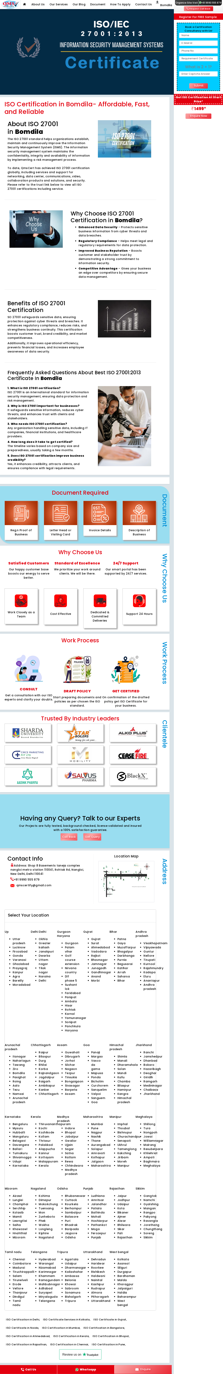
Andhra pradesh (149, 987)
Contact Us (143, 4)
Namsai (18, 1094)
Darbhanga (126, 956)
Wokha (44, 1225)
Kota (121, 1208)
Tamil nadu (17, 1303)
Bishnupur (124, 1132)
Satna (69, 1153)
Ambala (71, 1001)
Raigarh (44, 1081)
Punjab (96, 1237)
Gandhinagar (101, 972)
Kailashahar (74, 1272)
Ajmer (121, 1217)
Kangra (122, 1094)
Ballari (17, 1149)
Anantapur (151, 981)
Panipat (70, 997)
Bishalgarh (73, 1297)
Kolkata (123, 1259)
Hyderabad (47, 1259)
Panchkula (73, 1026)
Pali (120, 1233)
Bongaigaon (74, 1081)
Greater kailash (45, 945)
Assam (70, 1094)
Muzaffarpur (126, 947)
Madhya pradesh (71, 1172)
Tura (146, 1128)
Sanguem (98, 1098)
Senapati (124, 1141)
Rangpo (149, 1212)
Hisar (69, 1005)
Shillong (149, 1124)
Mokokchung (48, 1204)
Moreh (122, 1161)
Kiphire (44, 1233)
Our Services (59, 4)
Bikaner (122, 1212)
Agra (16, 976)
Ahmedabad (100, 947)
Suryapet (45, 1293)
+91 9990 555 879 (210, 2)
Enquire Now (198, 116)
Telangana (47, 1301)
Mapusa (97, 1073)
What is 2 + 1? (198, 67)
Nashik (96, 1137)
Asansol (123, 1263)
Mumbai (97, 1124)
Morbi (95, 981)
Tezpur (70, 1073)
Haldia (122, 1293)
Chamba (123, 1081)
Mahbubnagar (49, 1284)
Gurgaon (63, 932)
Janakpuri (46, 951)
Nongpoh (150, 1132)
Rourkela (71, 1204)
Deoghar (149, 1073)
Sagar (69, 1149)
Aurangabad (100, 1145)
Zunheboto (47, 1217)
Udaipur (123, 1204)
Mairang (149, 1145)
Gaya (121, 943)
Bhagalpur (125, 951)
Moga (95, 1229)
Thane (96, 1141)
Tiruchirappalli (23, 1272)
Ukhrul (122, 1145)
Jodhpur (123, 1200)
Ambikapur (47, 1086)
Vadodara (99, 951)
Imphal (122, 1124)
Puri (67, 1221)
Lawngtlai (20, 1221)
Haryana (71, 1030)
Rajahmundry (153, 968)
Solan (121, 1069)
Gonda (18, 956)
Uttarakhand (101, 1301)
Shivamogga (22, 1157)
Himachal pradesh (124, 1100)
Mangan (149, 1208)
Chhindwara (74, 1166)
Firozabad (20, 951)
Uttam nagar (43, 962)
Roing (17, 1081)
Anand (96, 976)
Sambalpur (73, 1212)
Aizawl (17, 1196)
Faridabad (73, 993)
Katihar (122, 968)
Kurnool (149, 964)
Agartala (72, 1259)
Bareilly (18, 981)
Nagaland (46, 1237)
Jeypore (71, 1233)
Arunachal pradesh (20, 1100)
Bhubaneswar (75, 1196)
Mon (42, 1212)
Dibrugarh (72, 1056)
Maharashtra (101, 1166)
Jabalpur (72, 1137)
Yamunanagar (75, 1018)
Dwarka (44, 956)
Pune (94, 1128)
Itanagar (19, 1056)
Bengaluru (20, 1124)
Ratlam (70, 1157)
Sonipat (70, 1022)
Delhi (35, 932)
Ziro (15, 1069)
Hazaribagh (152, 1069)
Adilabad (45, 1288)
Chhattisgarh (49, 1094)
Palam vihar (69, 949)
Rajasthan (125, 1237)
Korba (43, 1069)
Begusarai (125, 964)
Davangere (21, 1145)
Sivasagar (72, 1086)
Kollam (44, 1137)
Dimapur (45, 1200)
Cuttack (71, 1200)
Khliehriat (150, 1153)
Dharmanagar (75, 1268)
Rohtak (70, 1010)
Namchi (149, 1200)
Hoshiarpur (99, 1221)
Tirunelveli (20, 1280)
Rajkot (96, 956)
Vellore (18, 1288)
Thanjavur (20, 1293)
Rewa (69, 1161)
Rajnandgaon (49, 1073)
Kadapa (149, 972)
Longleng (45, 1229)
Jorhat (70, 1061)
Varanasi (19, 960)
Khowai (70, 1284)
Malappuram (48, 1161)
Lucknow (19, 947)
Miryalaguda (48, 1297)
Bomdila (19, 1073)
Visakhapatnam (155, 943)
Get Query (92, 837)
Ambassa (72, 1276)
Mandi (121, 1073)
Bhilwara (123, 1225)
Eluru (147, 976)
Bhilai (43, 1065)
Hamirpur (124, 1090)
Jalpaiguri (124, 1288)
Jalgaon (97, 1161)
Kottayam (46, 1157)
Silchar (70, 1065)
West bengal (122, 1303)
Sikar (121, 1229)
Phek (42, 1221)
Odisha (70, 1237)
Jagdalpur (46, 1077)
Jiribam (122, 1157)
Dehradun (98, 1259)
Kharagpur (125, 1284)
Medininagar (152, 1086)
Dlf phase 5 (71, 978)
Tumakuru (20, 1153)
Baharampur (126, 1297)
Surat (95, 943)
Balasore (72, 1217)
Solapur (97, 1149)
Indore (70, 1128)
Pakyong (149, 1217)
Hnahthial (20, 1233)
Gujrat (96, 939)
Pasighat (19, 1077)
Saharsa (123, 976)
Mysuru (18, 1128)
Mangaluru (21, 1137)
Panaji (95, 1052)
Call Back (69, 837)
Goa (94, 1102)
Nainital (97, 1280)
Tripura (70, 1301)
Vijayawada (152, 947)
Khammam (47, 1276)
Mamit (17, 1217)
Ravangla (150, 1221)
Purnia (122, 960)
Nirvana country (71, 970)
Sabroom (72, 1288)
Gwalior (71, 1141)
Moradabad (22, 985)
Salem (17, 1276)
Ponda (96, 1077)
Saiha (17, 1225)
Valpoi (96, 1094)
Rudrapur (98, 1288)
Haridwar (98, 1263)
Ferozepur (98, 1233)
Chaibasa (150, 1090)
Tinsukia (71, 1077)
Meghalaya (151, 1166)
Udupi (17, 1161)
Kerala (44, 1166)
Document (97, 4)
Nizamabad (47, 1268)
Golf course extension (72, 960)
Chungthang (152, 1229)
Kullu (121, 1077)
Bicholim (97, 1081)
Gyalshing (150, 1204)
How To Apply (120, 4)
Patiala (96, 1208)
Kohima (44, 1196)
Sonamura (73, 1293)
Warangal (46, 1263)
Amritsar (97, 1200)
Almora (96, 1293)
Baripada (72, 1229)
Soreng (148, 1233)
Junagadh (99, 968)
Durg (42, 1061)
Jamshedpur (152, 1056)
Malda (122, 1280)
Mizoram (19, 1237)
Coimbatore (22, 1263)
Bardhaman (126, 1276)
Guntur (148, 951)
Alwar (121, 1221)
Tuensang (46, 1208)
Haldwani (98, 1276)
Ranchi (148, 1052)
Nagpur (96, 1132)
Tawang (19, 1065)
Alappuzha (47, 1149)
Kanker (44, 1090)
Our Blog (79, 4)
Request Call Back (198, 8)
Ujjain (69, 1145)
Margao (97, 1056)
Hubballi (19, 1132)
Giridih (148, 1077)
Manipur (123, 1166)
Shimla (122, 1056)
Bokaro (148, 1065)
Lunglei (18, 1200)
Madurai (19, 1268)
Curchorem (99, 1086)
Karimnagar (47, 1272)
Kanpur (18, 972)
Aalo (16, 1086)
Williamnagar (153, 1141)
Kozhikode (46, 1132)
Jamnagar (99, 964)
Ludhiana (98, 1196)
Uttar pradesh (19, 941)
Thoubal (123, 1128)
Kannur (44, 1153)
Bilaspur (45, 1056)
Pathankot (99, 1225)
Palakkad (46, 1145)
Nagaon (71, 1069)
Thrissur (45, 1141)
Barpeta (71, 1090)
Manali (122, 1061)
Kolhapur (98, 1157)
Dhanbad (150, 1061)
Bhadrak (71, 1225)
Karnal (70, 1014)
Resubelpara (153, 1149)
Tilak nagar (43, 970)
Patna (121, 939)
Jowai (147, 1137)
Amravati (98, 1153)
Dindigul (19, 1297)
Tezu (16, 1090)
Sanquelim (99, 1090)
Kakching (124, 1153)
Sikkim (148, 1237)
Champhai (20, 1204)
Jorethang (151, 1225)
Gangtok (150, 1196)
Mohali (96, 1217)
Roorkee (97, 1268)
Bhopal (70, 1132)
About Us (38, 4)
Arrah (121, 972)
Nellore (148, 956)
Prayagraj (20, 968)
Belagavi (19, 1141)
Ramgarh (150, 1081)
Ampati (148, 1157)
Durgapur (124, 1272)
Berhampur (73, 1208)
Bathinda (98, 1212)
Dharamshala (127, 1065)
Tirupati (149, 960)
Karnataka (21, 1166)
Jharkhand (151, 1094)
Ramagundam (49, 1280)
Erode (17, 1284)
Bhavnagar (99, 960)
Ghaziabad (21, 964)
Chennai (19, 1259)
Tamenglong (127, 1149)
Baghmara (151, 1161)
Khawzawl (20, 1229)
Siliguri (122, 1268)
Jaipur (122, 1196)
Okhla (43, 939)
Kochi (43, 1128)
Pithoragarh (100, 1297)
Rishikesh (98, 1272)
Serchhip (19, 1208)
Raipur (43, 1052)
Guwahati (72, 1052)
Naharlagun (21, 1061)
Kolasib (18, 1212)
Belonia (70, 1280)
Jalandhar (99, 1204)
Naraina (45, 976)
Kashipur (97, 1284)
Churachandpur (129, 1137)
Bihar (121, 981)
